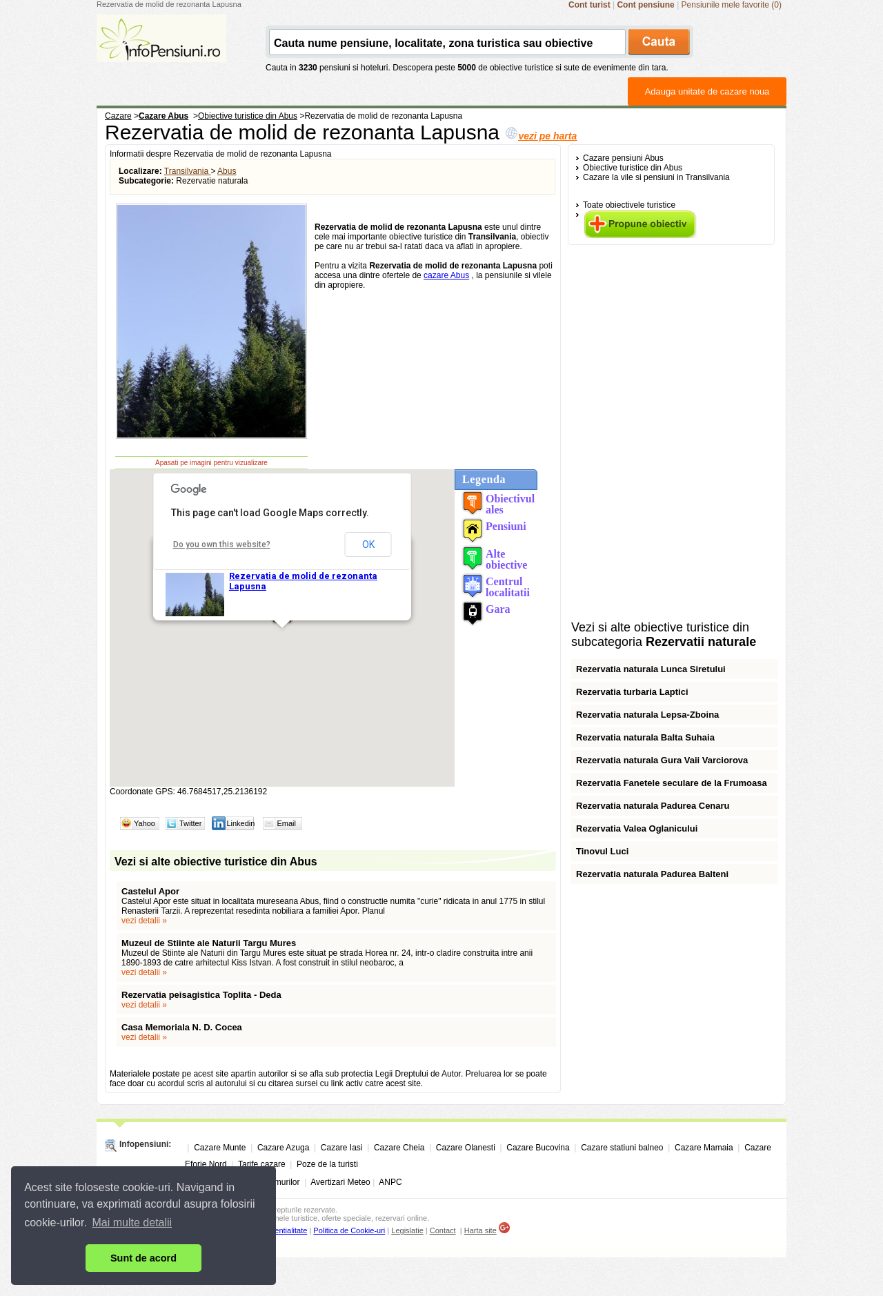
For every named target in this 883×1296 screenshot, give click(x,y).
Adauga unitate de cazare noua (707, 91)
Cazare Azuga (283, 1147)
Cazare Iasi (342, 1147)
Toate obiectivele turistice (629, 205)
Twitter (190, 823)
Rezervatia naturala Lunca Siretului (651, 669)
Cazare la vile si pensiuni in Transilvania (656, 177)
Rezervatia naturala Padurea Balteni (652, 874)
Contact (443, 1230)
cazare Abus (446, 275)
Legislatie (407, 1230)
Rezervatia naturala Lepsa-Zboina (647, 714)
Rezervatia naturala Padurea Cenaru (653, 806)
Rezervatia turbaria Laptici (632, 692)
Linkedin (240, 823)
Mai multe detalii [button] (132, 1222)
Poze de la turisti (327, 1164)
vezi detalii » (144, 920)
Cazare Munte (220, 1147)
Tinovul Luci (602, 851)
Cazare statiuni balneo (622, 1147)
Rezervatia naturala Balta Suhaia (645, 737)
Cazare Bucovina (537, 1147)
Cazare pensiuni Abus (623, 158)
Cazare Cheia (399, 1147)
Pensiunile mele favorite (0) (732, 5)
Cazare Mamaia (704, 1147)
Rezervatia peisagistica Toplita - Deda (201, 995)
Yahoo (144, 823)
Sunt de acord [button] (143, 1258)
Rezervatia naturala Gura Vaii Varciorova (662, 760)
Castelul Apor (150, 891)
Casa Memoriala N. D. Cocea (181, 1027)
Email (286, 823)
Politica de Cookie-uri (349, 1230)
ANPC (390, 1182)
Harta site (480, 1230)
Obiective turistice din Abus (632, 168)
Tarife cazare (262, 1164)
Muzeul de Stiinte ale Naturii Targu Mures (208, 943)
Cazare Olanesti (465, 1147)
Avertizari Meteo (340, 1182)
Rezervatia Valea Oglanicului (636, 828)
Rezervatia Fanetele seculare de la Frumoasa (671, 783)
